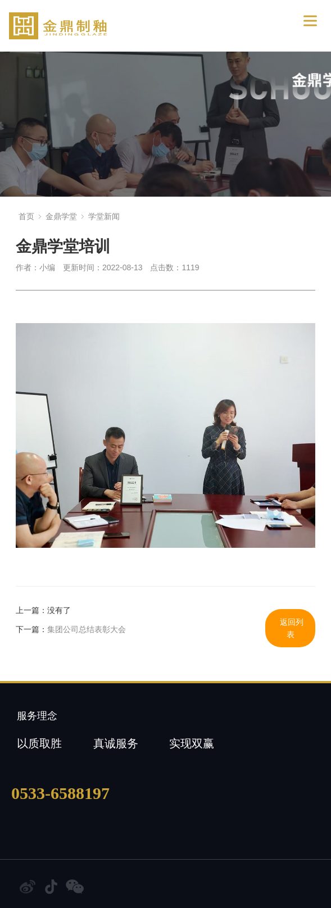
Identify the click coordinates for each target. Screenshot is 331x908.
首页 (26, 216)
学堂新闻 (104, 216)
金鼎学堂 (61, 216)
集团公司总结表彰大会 (86, 629)
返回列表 (291, 628)
